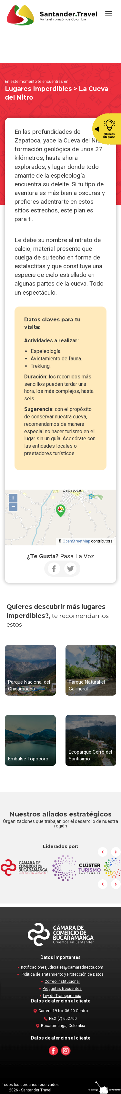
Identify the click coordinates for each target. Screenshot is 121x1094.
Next (116, 852)
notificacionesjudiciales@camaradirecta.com (62, 967)
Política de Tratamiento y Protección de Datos (63, 974)
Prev (103, 852)
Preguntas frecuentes (62, 988)
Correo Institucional (62, 981)
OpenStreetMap (76, 541)
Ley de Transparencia (62, 995)
